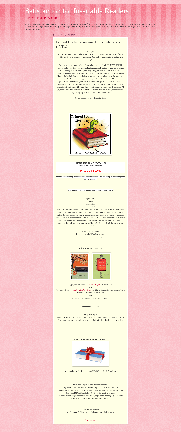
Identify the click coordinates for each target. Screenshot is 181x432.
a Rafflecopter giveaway (90, 420)
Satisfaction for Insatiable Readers (77, 11)
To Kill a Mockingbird (93, 285)
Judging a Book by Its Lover (83, 290)
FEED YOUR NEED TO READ (41, 18)
